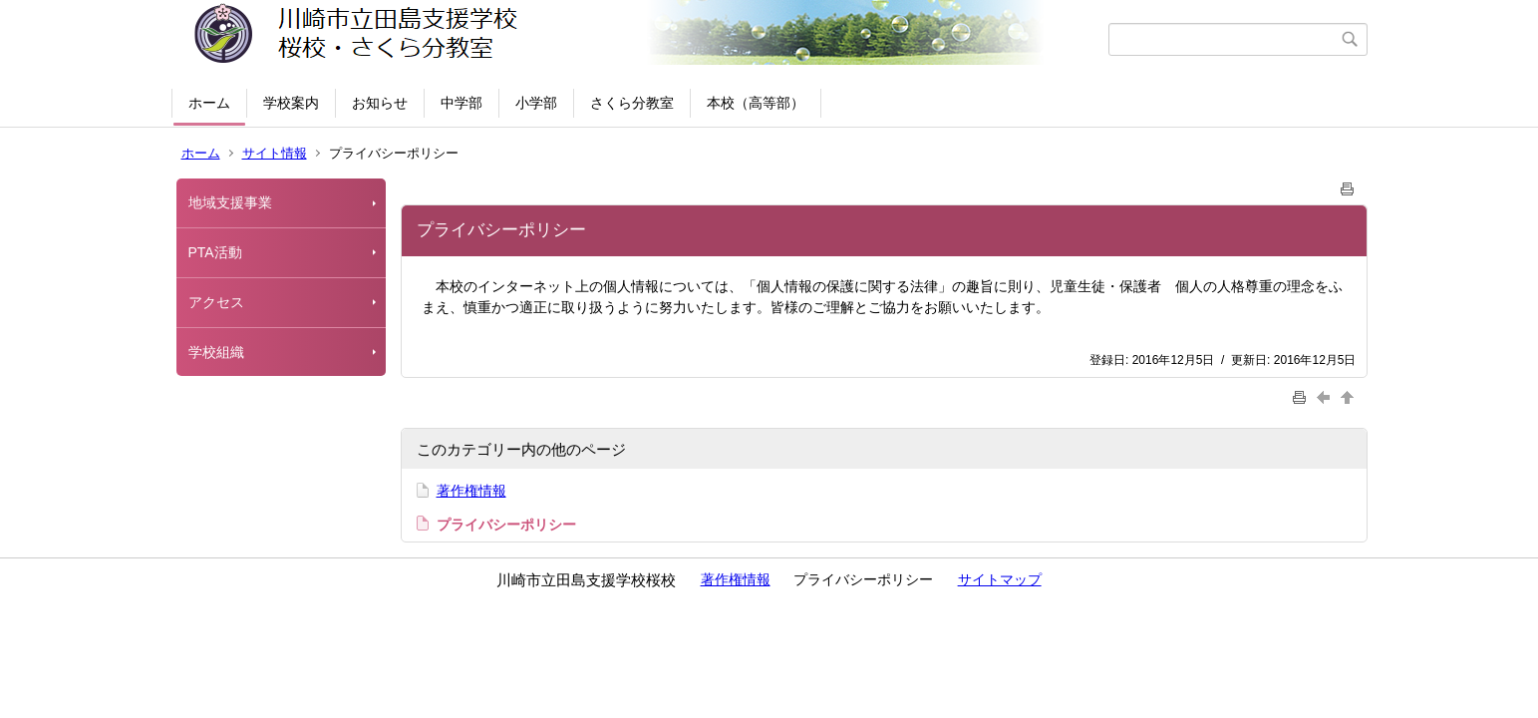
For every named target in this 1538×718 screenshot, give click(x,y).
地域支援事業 (237, 202)
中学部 (461, 103)
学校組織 (216, 352)
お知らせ (380, 103)
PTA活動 (215, 252)
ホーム (209, 103)
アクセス (216, 302)
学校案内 (291, 103)
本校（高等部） (755, 103)
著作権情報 (471, 491)
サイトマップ (1000, 579)
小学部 (536, 103)
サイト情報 (274, 153)
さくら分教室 (632, 103)
